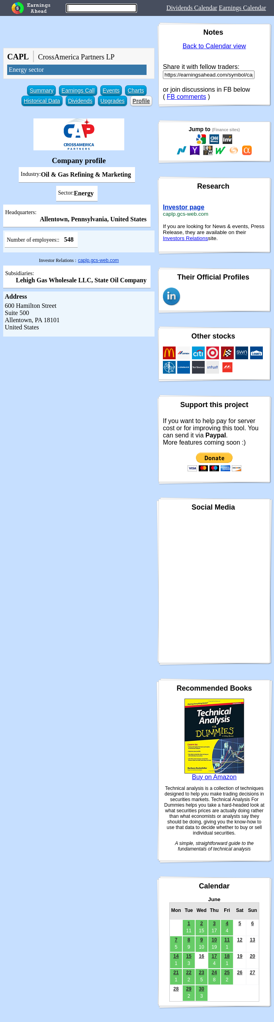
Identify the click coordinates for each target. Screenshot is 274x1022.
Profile (141, 101)
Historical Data (42, 101)
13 (252, 940)
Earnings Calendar (242, 7)
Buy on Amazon (214, 777)
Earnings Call (77, 90)
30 (201, 989)
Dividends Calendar (191, 7)
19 (239, 956)
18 (226, 956)
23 (201, 972)
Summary (41, 90)
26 (239, 972)
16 (201, 956)
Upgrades (112, 101)
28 (175, 989)
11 (226, 940)
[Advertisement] (79, 396)
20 (252, 956)
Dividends (80, 101)
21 (175, 972)
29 (188, 989)
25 (226, 972)
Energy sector (26, 69)
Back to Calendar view (214, 46)
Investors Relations (185, 238)
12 (239, 940)
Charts (135, 90)
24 (214, 972)
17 (214, 956)
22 (188, 972)
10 (214, 940)
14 (175, 956)
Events (111, 90)
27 (252, 972)
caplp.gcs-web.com (98, 260)
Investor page (183, 207)
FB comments (186, 96)
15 (188, 956)
